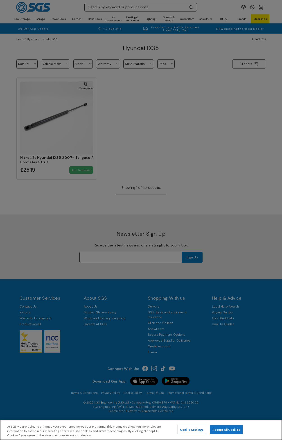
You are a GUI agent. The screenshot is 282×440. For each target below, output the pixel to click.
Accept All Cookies (226, 429)
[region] (141, 430)
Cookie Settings (192, 429)
